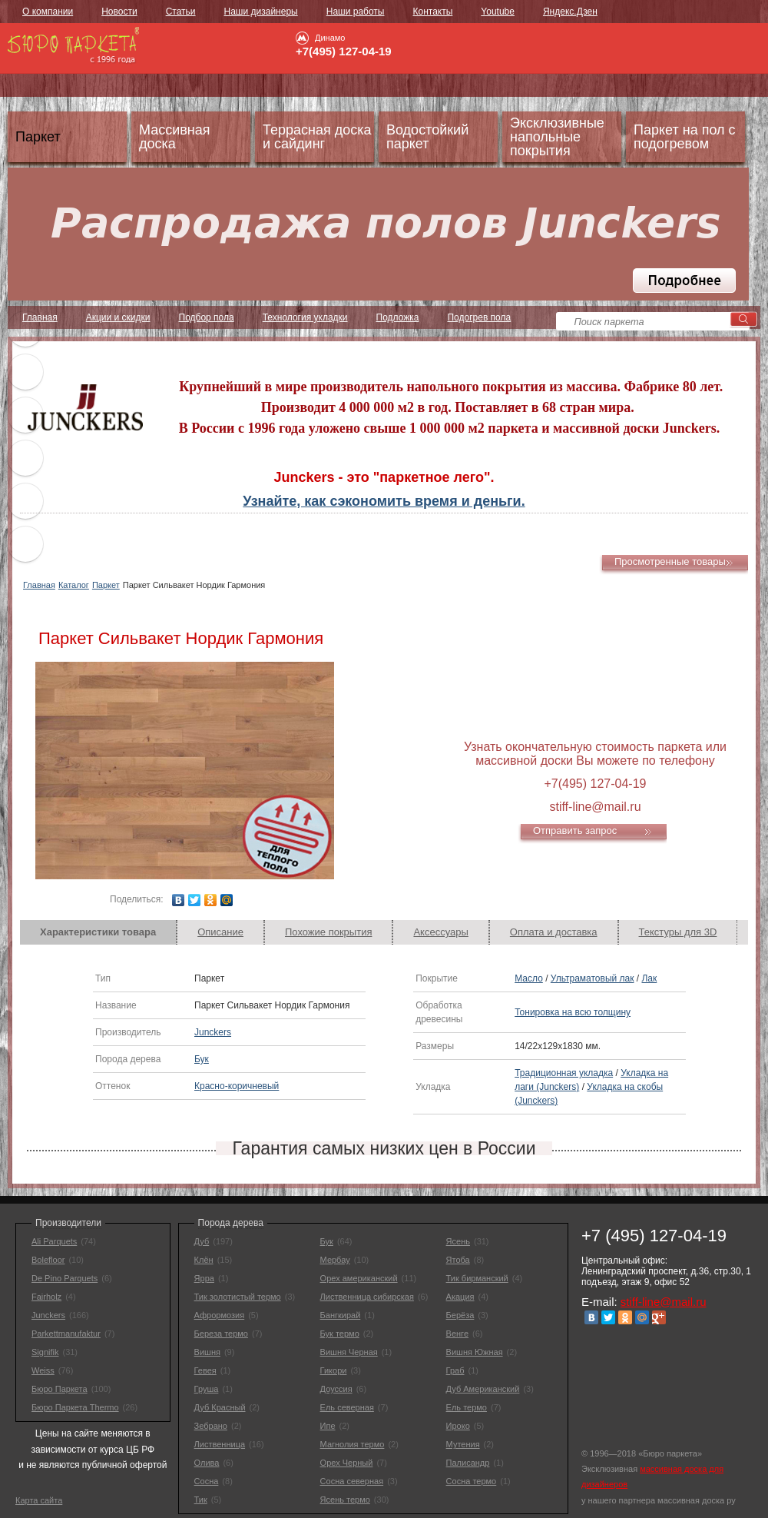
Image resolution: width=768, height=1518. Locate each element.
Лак (649, 978)
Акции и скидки (118, 317)
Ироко (458, 1425)
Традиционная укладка (564, 1073)
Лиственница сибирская (367, 1296)
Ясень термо (345, 1499)
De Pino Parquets (64, 1278)
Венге (457, 1333)
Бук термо (339, 1333)
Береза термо (221, 1333)
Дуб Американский (483, 1388)
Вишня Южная (474, 1352)
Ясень (458, 1241)
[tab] (98, 932)
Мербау (335, 1259)
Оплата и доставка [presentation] (554, 932)
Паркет (106, 585)
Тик (200, 1499)
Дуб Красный (220, 1407)
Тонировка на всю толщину (573, 1012)
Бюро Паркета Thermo (75, 1407)
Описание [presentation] (220, 932)
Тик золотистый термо (237, 1296)
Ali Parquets (54, 1241)
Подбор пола (206, 317)
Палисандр (468, 1462)
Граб (455, 1370)
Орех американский (359, 1278)
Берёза (460, 1315)
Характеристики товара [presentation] (98, 932)
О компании (47, 11)
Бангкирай (340, 1315)
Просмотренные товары (670, 561)
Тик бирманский (477, 1278)
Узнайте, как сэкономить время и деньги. (384, 501)
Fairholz (46, 1296)
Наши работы (355, 11)
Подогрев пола (479, 317)
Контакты (432, 11)
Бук (201, 1059)
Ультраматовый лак (592, 978)
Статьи (181, 11)
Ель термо (466, 1407)
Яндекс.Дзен (570, 11)
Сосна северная (352, 1481)
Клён (204, 1259)
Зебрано (210, 1425)
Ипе (328, 1425)
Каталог (73, 585)
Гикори (333, 1370)
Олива (207, 1462)
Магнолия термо (352, 1444)
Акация (460, 1296)
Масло (529, 978)
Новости (119, 11)
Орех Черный (346, 1462)
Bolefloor (48, 1259)
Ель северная (347, 1407)
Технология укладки (305, 317)
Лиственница (219, 1444)
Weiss (43, 1370)
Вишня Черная (349, 1352)
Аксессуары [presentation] (440, 932)
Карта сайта (38, 1500)
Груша (206, 1388)
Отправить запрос (575, 830)
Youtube (498, 11)
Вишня (207, 1352)
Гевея (205, 1370)
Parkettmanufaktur (66, 1333)
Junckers (212, 1032)
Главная (39, 585)
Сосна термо (471, 1481)
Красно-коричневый (236, 1086)
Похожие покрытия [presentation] (328, 932)
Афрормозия (219, 1315)
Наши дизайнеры (261, 11)
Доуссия (336, 1388)
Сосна (206, 1481)
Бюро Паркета (59, 1388)
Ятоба (458, 1259)
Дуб (202, 1241)
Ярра (204, 1278)
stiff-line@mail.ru (664, 1301)
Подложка (397, 317)
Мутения (463, 1444)
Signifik (44, 1352)
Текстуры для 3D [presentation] (678, 932)
